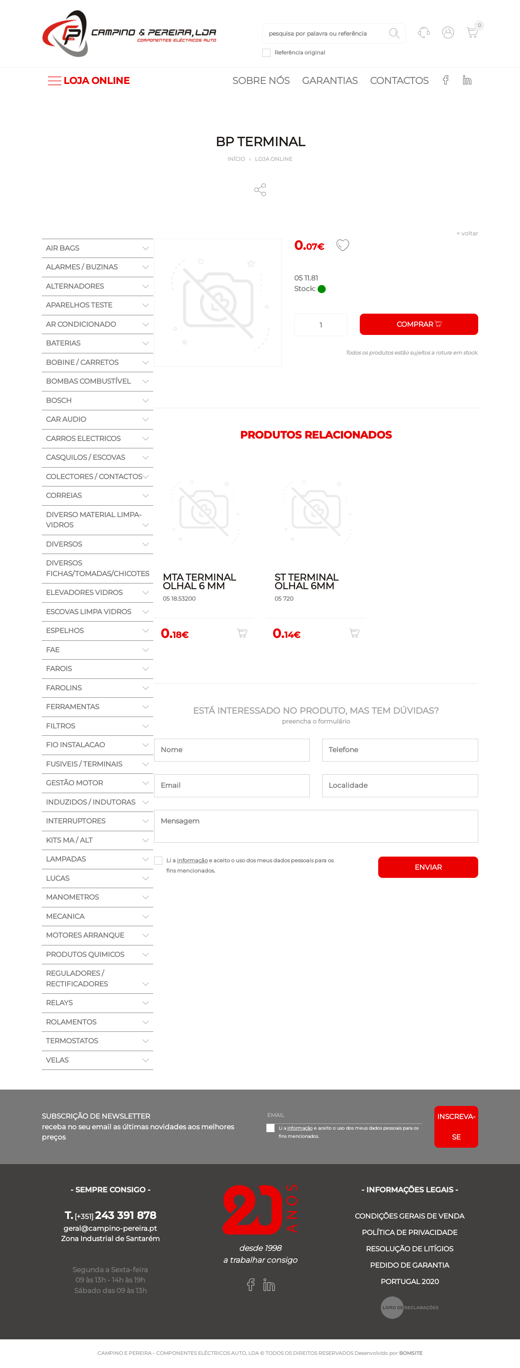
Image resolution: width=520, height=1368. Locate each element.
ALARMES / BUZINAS (82, 268)
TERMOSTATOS (72, 1042)
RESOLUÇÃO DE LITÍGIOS (409, 1250)
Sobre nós (261, 81)
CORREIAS (64, 496)
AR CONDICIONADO (81, 325)
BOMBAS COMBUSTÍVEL (88, 382)
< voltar (467, 234)
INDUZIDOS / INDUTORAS (90, 803)
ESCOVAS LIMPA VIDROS (88, 612)
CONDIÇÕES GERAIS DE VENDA (409, 1217)
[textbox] (334, 34)
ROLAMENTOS (71, 1023)
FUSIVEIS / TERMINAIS (84, 765)
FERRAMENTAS (72, 707)
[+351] (110, 1217)
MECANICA (65, 917)
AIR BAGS (62, 249)
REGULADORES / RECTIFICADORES (77, 979)
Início (236, 159)
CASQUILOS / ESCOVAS (85, 458)
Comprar (419, 325)
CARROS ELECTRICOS (83, 439)
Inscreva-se (456, 1127)
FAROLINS (64, 689)
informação (192, 861)
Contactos (399, 81)
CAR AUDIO (66, 420)
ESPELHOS (65, 631)
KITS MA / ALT (69, 841)
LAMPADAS (66, 860)
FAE (52, 651)
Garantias (330, 81)
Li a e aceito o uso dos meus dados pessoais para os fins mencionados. (250, 866)
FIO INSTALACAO (75, 746)
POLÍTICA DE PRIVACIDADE (409, 1233)
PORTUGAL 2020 (410, 1282)
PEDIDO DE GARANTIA (409, 1266)
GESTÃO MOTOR (74, 784)
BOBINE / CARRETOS (82, 363)
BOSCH (59, 401)
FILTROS (60, 727)
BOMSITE (410, 1354)
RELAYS (59, 1003)
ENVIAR (428, 868)
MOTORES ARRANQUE (85, 936)
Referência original (300, 53)
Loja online (274, 159)
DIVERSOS (64, 545)
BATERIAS (63, 344)
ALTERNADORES (75, 287)
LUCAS (57, 879)
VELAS (57, 1061)
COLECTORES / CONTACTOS (94, 477)
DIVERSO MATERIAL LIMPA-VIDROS (94, 520)
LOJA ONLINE (88, 81)
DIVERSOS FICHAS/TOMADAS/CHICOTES (97, 569)
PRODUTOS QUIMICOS (85, 955)
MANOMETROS (72, 898)
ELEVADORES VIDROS (84, 593)
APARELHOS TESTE (79, 306)
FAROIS (59, 669)
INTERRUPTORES (75, 822)
